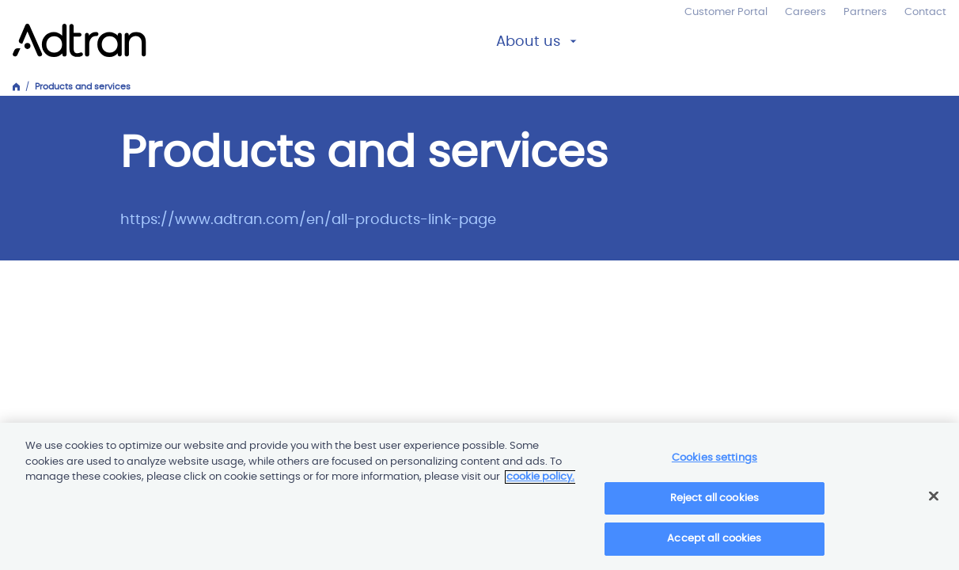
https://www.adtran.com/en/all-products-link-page (308, 220)
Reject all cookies (714, 504)
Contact (925, 12)
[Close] (933, 501)
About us (528, 42)
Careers (805, 12)
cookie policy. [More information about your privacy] (540, 482)
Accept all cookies (714, 545)
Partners (865, 12)
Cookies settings (714, 463)
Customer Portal (726, 12)
